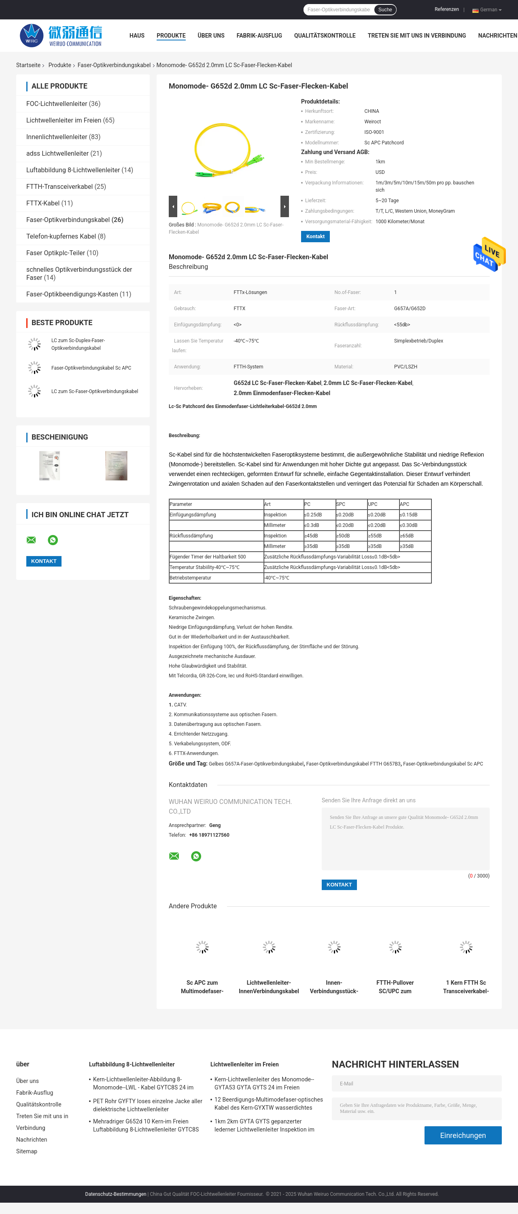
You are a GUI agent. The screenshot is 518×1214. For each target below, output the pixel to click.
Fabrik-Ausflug (259, 35)
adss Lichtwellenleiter (57, 153)
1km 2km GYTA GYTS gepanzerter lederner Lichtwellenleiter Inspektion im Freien (264, 1126)
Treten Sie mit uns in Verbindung (417, 35)
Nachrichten (498, 35)
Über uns (211, 35)
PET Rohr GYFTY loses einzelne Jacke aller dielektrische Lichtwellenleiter (147, 1105)
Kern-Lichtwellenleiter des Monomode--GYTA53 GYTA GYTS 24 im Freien (264, 1083)
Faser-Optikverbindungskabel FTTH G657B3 (353, 764)
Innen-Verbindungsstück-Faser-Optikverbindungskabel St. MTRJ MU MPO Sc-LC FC (334, 987)
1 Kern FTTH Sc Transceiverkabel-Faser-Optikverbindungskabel (466, 987)
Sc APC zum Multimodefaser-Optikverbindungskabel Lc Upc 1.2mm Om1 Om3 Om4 (202, 987)
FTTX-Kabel (42, 203)
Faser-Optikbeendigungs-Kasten (72, 294)
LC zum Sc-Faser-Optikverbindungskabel (94, 391)
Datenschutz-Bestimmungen (115, 1194)
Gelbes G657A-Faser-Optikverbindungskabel (256, 764)
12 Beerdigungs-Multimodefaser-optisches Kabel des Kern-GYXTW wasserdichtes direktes (268, 1104)
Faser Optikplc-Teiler (55, 253)
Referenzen (447, 9)
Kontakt (315, 236)
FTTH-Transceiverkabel (59, 186)
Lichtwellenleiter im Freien (63, 120)
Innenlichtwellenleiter (56, 137)
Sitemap (26, 1151)
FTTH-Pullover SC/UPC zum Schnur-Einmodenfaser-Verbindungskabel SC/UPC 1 (395, 987)
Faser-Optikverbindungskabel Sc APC (91, 368)
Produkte (171, 35)
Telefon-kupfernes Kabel (61, 236)
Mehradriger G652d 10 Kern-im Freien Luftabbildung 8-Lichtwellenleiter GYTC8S (146, 1125)
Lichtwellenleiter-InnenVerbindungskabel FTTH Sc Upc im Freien (269, 987)
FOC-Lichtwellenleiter (56, 104)
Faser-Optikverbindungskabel (114, 65)
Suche (385, 10)
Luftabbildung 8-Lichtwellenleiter (73, 170)
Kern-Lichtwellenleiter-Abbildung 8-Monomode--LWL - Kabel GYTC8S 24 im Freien (143, 1084)
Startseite (28, 65)
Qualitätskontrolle (325, 35)
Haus (137, 35)
